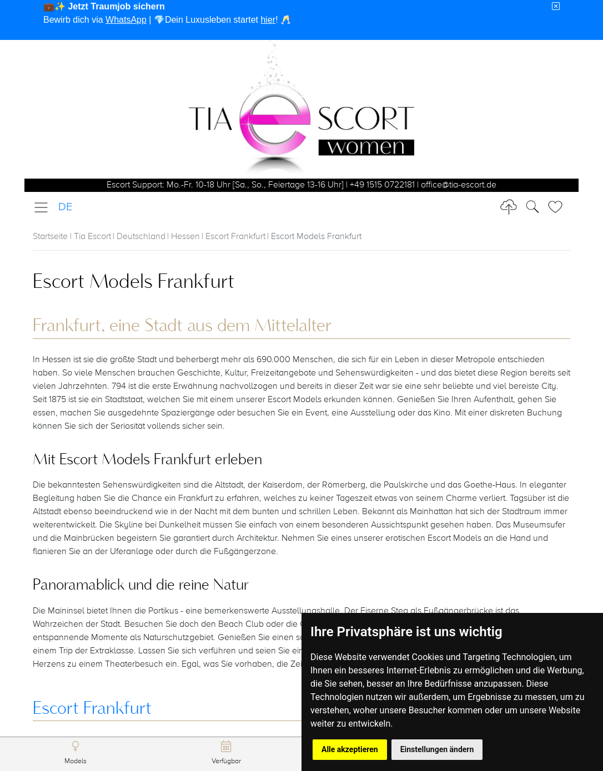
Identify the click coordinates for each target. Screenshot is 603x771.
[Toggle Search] (558, 206)
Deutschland (141, 236)
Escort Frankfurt (235, 236)
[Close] (556, 6)
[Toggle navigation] (44, 207)
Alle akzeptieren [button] (349, 749)
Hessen (185, 236)
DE (65, 207)
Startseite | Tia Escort (72, 236)
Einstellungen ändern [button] (437, 749)
